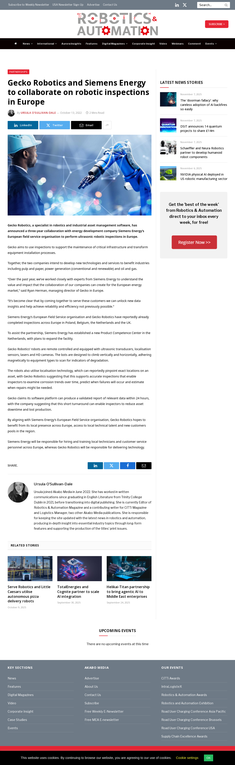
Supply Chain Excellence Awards (184, 736)
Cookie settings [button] (187, 758)
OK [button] (209, 758)
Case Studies (17, 720)
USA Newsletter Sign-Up (68, 4)
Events (209, 43)
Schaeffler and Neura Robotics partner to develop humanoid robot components (202, 152)
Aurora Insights (71, 43)
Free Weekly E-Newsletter (104, 711)
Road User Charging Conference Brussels (191, 720)
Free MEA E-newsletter (102, 720)
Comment (194, 43)
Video (163, 43)
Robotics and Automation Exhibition (187, 703)
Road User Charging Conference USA (188, 728)
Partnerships (18, 71)
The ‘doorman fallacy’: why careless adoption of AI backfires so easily (203, 104)
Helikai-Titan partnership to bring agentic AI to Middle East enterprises (128, 592)
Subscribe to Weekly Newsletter (28, 4)
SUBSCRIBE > (217, 24)
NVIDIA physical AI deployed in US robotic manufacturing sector (203, 176)
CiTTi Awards (170, 678)
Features (91, 43)
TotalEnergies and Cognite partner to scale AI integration (78, 592)
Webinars (178, 43)
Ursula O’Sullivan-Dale (38, 113)
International (45, 43)
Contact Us (110, 4)
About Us (91, 686)
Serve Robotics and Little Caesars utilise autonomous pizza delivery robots (29, 594)
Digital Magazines (113, 43)
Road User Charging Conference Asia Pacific (193, 711)
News (26, 43)
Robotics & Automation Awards (184, 695)
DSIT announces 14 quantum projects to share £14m (201, 128)
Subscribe (92, 703)
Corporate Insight (143, 43)
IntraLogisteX (171, 686)
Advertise (93, 4)
